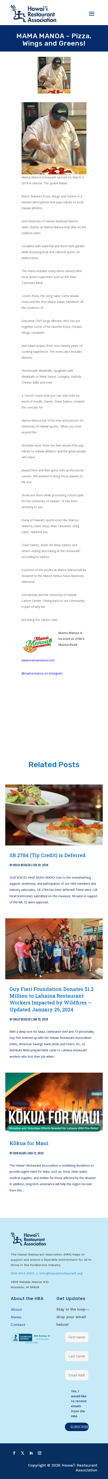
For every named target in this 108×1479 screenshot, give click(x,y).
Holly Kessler (22, 865)
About (16, 1309)
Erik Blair (19, 1153)
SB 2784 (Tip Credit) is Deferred (48, 855)
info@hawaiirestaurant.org (61, 1273)
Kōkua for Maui (29, 1143)
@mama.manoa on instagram (42, 673)
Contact (18, 1324)
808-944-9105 (22, 1273)
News (16, 1317)
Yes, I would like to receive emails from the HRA (79, 1403)
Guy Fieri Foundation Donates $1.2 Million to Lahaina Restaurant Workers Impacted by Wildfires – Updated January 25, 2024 (52, 999)
